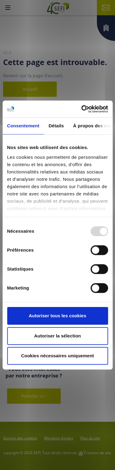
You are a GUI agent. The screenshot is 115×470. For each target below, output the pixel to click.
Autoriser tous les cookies (57, 315)
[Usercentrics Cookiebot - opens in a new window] (82, 109)
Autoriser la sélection (57, 335)
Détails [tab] (56, 125)
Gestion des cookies (20, 438)
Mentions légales (58, 438)
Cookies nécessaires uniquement (57, 355)
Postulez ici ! (34, 396)
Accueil (30, 89)
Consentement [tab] (23, 125)
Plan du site (90, 438)
